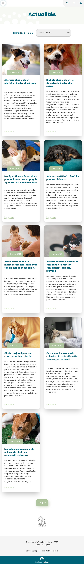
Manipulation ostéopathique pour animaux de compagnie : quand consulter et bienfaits (20, 179)
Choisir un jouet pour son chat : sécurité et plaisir (18, 355)
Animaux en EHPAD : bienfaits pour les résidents (62, 178)
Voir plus (42, 502)
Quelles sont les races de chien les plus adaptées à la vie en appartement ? (62, 356)
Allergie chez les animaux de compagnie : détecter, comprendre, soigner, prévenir (62, 266)
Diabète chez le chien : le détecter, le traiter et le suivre (60, 83)
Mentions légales (43, 545)
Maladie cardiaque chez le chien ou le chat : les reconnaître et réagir (19, 452)
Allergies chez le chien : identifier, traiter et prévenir (20, 81)
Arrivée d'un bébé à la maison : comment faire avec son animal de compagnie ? (20, 264)
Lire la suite (9, 131)
